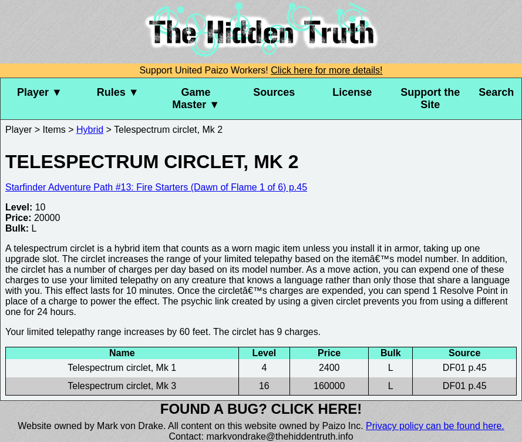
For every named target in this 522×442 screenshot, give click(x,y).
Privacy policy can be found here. (435, 426)
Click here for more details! (326, 70)
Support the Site (430, 98)
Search (496, 92)
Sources (274, 92)
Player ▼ (39, 92)
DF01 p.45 (465, 368)
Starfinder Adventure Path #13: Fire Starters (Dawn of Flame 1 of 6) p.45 (156, 187)
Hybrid (89, 130)
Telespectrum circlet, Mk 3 (122, 386)
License (352, 92)
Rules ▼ (118, 92)
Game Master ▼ (196, 98)
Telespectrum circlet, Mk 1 (122, 368)
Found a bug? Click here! (261, 409)
